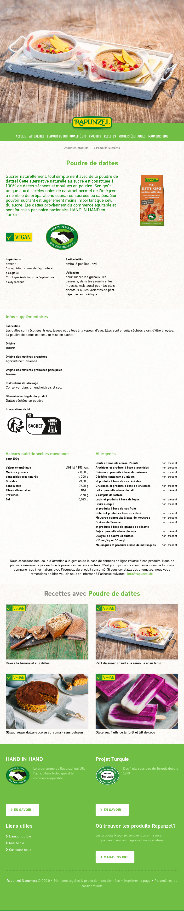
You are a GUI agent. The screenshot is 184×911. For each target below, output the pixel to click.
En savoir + (22, 733)
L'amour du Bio (57, 59)
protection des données (102, 804)
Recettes (110, 59)
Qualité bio (78, 59)
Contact (138, 3)
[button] (9, 27)
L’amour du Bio (18, 759)
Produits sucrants (107, 71)
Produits (95, 59)
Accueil (21, 59)
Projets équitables (132, 59)
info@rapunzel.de (140, 497)
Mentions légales (67, 804)
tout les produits (76, 71)
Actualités (36, 59)
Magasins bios (158, 59)
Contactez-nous (18, 773)
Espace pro (87, 3)
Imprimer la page (137, 804)
